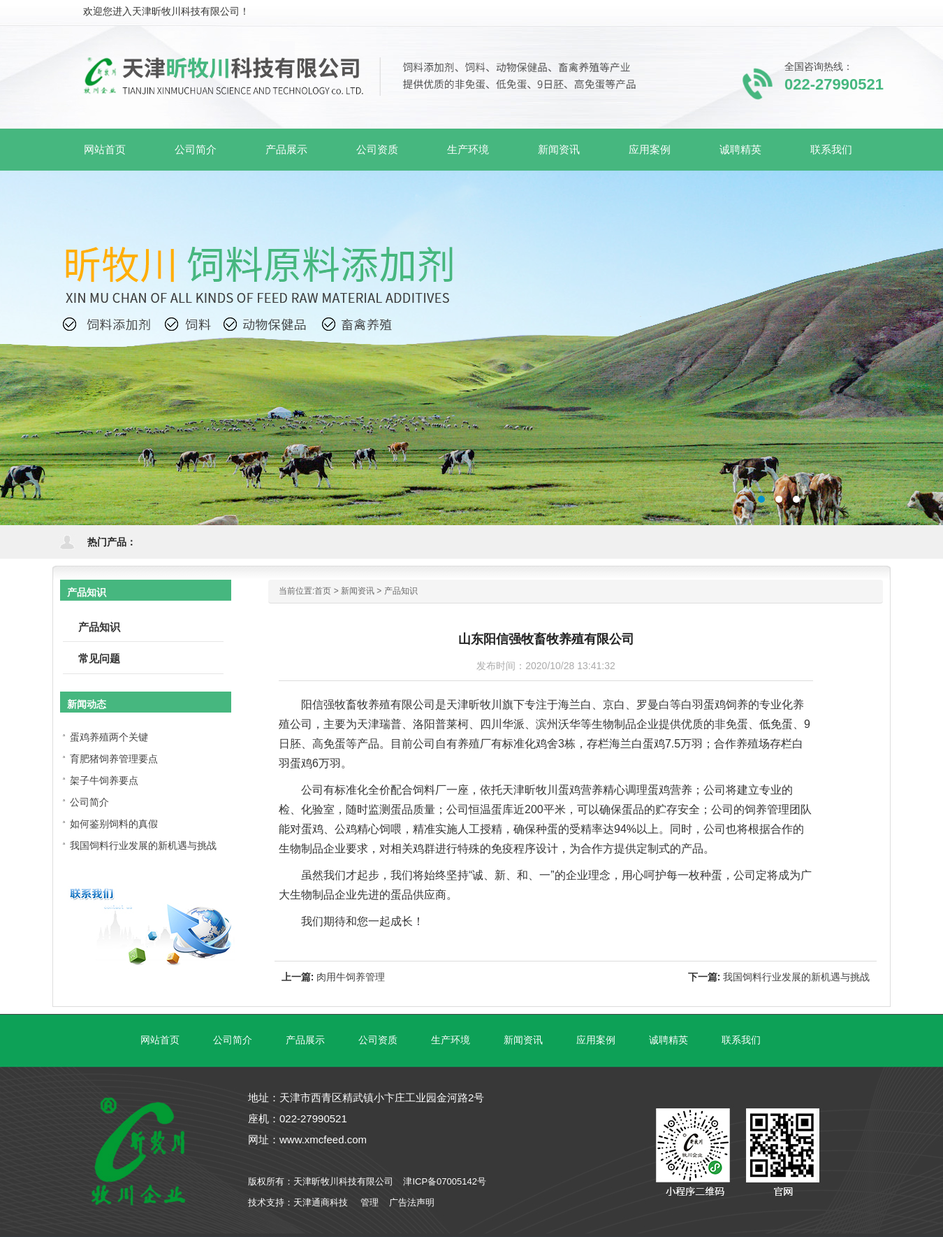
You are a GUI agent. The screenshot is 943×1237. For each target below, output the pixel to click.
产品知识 (401, 591)
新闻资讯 (357, 591)
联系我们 (741, 1039)
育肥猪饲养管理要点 (114, 758)
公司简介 (89, 802)
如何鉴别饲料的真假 (114, 823)
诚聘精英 (668, 1039)
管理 (369, 1202)
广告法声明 (411, 1202)
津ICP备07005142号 (444, 1181)
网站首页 (105, 149)
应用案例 (595, 1039)
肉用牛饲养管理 (350, 976)
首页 (322, 591)
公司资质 (377, 1039)
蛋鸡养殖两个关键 (109, 737)
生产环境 (450, 1039)
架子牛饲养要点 (104, 780)
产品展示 (305, 1039)
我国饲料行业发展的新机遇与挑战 (796, 976)
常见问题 (99, 658)
